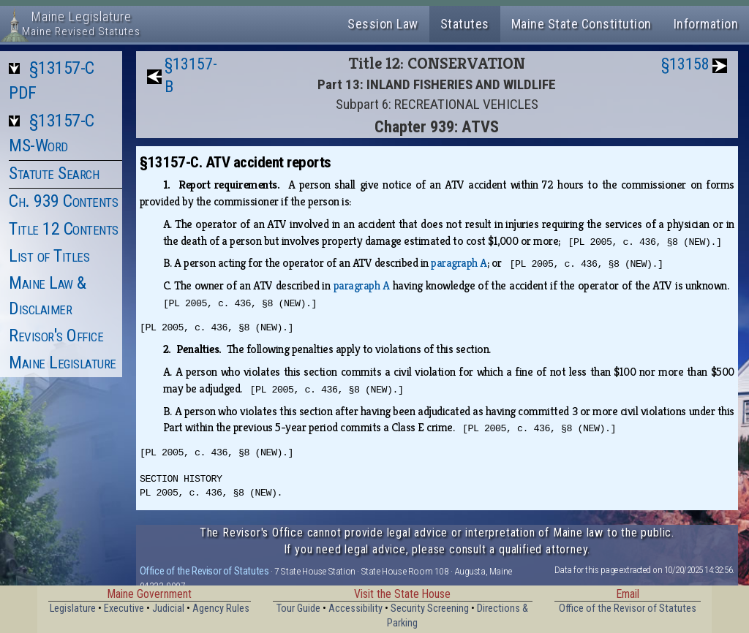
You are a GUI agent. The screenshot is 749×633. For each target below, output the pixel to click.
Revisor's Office (56, 335)
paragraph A (459, 262)
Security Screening (430, 608)
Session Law (382, 23)
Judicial (168, 608)
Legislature (73, 608)
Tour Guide (298, 608)
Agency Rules (220, 608)
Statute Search (54, 173)
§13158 (685, 64)
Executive (124, 608)
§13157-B (191, 75)
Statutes (464, 23)
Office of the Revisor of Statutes (204, 570)
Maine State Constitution (581, 23)
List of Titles (49, 256)
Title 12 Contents (63, 229)
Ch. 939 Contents (63, 201)
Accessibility (355, 608)
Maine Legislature (62, 362)
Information (706, 23)
